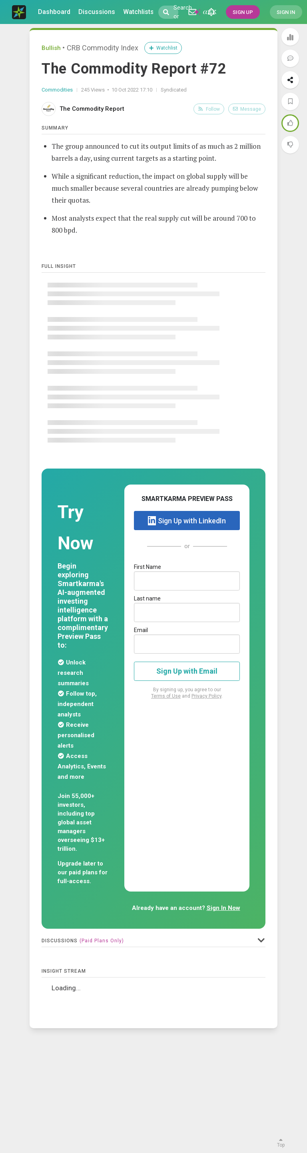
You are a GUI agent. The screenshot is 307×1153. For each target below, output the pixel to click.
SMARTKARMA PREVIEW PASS (187, 499)
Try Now (76, 527)
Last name (147, 598)
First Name (147, 567)
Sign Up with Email (186, 671)
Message (247, 109)
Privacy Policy (206, 696)
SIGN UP (243, 12)
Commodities (57, 90)
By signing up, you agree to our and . (187, 693)
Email (141, 630)
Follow (209, 109)
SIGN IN (286, 12)
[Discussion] (192, 12)
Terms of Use (166, 696)
